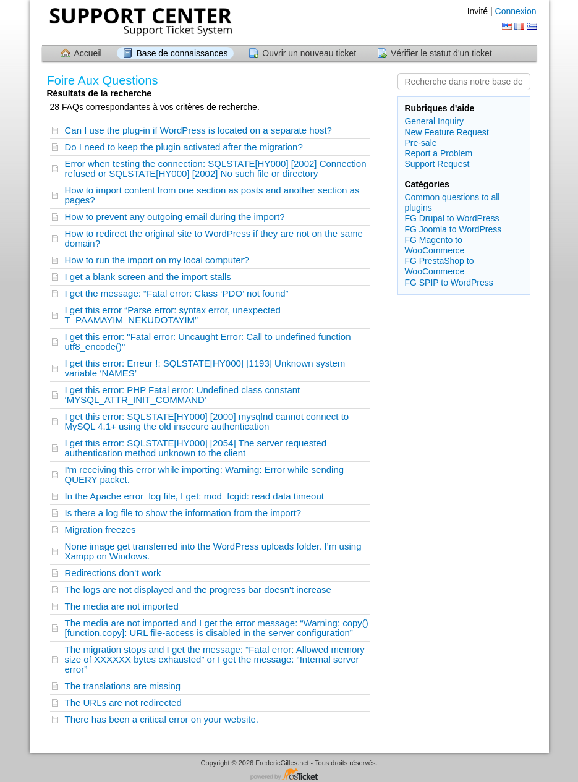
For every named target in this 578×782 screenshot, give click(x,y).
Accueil (88, 53)
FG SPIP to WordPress (448, 282)
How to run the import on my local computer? (157, 260)
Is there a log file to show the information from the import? (183, 513)
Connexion (516, 11)
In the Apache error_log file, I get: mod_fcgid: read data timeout (194, 496)
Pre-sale (420, 143)
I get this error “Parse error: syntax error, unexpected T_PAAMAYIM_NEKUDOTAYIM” (173, 315)
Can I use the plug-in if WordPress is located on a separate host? (198, 130)
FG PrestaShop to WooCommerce (439, 266)
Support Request (436, 164)
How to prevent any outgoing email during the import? (175, 216)
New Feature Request (446, 132)
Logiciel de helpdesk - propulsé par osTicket (289, 775)
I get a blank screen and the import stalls (148, 276)
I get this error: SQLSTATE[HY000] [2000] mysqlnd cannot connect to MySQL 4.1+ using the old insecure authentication (207, 421)
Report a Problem (438, 153)
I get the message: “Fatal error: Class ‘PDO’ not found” (177, 293)
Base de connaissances (182, 53)
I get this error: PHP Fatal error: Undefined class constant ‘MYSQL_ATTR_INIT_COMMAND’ (182, 395)
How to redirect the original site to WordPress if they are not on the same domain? (214, 238)
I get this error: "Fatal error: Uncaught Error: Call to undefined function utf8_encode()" (208, 341)
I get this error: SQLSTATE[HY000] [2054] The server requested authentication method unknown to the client (196, 448)
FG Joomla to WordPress (452, 229)
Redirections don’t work (113, 572)
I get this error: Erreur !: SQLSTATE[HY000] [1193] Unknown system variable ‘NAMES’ (205, 368)
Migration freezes (100, 529)
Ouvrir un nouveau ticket (309, 53)
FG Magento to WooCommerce (434, 245)
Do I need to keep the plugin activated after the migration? (184, 147)
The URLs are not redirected (123, 702)
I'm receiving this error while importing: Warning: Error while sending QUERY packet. (204, 474)
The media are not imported (122, 606)
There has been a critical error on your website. (161, 719)
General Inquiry (434, 121)
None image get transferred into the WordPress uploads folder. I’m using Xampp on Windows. (213, 551)
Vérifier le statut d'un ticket (441, 53)
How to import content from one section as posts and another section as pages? (212, 195)
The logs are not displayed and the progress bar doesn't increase (198, 589)
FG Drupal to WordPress (451, 218)
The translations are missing (123, 686)
